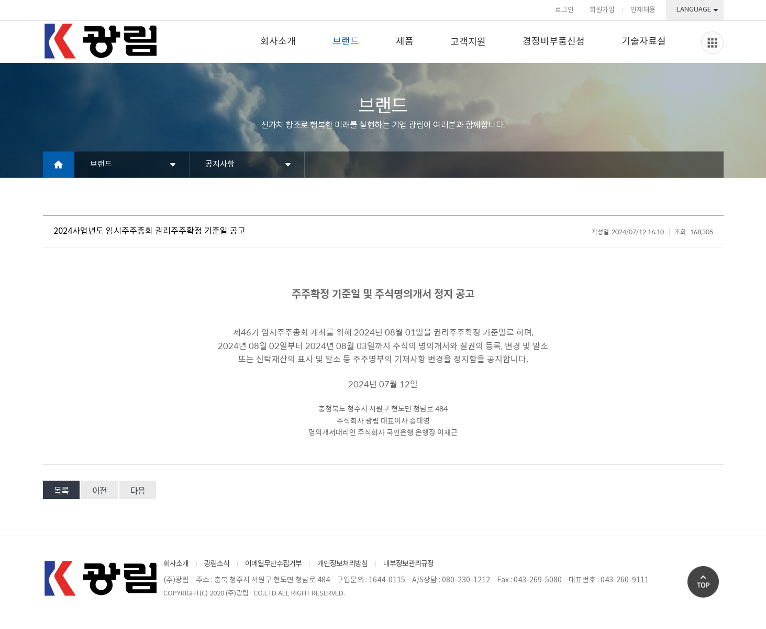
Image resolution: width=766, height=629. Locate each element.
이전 (99, 490)
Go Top (703, 582)
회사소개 (278, 41)
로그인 (564, 10)
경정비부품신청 (554, 41)
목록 (61, 490)
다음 (137, 490)
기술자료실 (643, 41)
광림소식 (216, 564)
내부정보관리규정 (408, 564)
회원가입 (602, 10)
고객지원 (468, 42)
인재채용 (643, 10)
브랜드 (345, 41)
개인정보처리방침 (342, 564)
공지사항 (220, 164)
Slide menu (712, 42)
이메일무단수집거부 (273, 564)
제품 (405, 41)
